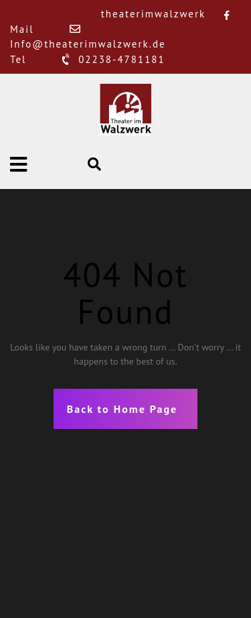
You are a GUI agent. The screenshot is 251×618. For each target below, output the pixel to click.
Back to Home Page (122, 409)
